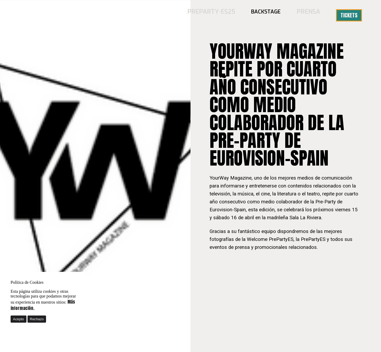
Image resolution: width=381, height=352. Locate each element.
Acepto (18, 319)
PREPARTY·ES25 (219, 15)
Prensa (310, 15)
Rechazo (37, 319)
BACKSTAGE (269, 15)
